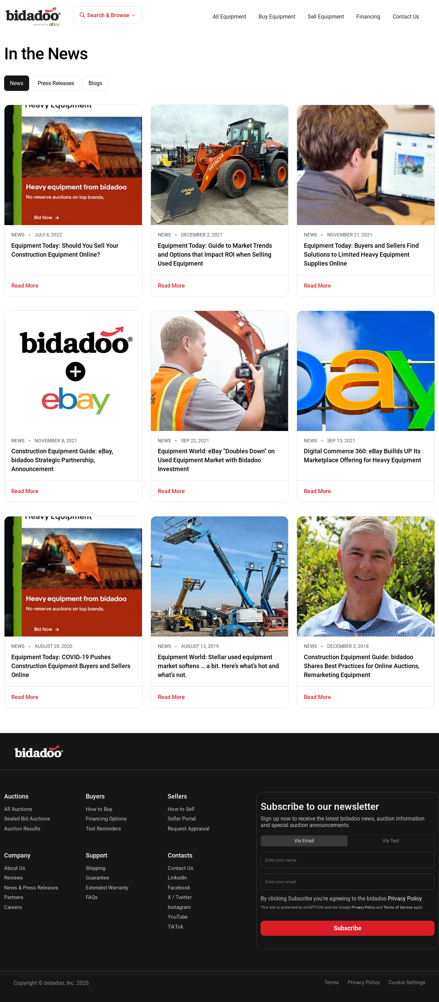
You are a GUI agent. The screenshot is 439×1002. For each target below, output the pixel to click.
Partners (13, 897)
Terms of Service (397, 907)
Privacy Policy (405, 898)
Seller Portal (182, 819)
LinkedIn (177, 878)
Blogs (95, 83)
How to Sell (181, 809)
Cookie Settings (407, 983)
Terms (331, 982)
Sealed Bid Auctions (27, 819)
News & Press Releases (31, 888)
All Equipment (229, 16)
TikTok (175, 927)
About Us (14, 868)
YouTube (178, 917)
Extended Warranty (107, 888)
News (16, 83)
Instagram (179, 907)
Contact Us (406, 16)
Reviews (13, 878)
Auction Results (22, 829)
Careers (13, 907)
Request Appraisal (189, 829)
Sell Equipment (326, 16)
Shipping (95, 868)
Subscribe (347, 928)
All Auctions (18, 809)
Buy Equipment (277, 16)
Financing (368, 16)
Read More (24, 285)
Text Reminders (103, 829)
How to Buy (99, 809)
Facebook (179, 888)
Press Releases (56, 83)
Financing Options (106, 819)
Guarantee (97, 878)
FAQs (92, 897)
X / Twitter (180, 897)
